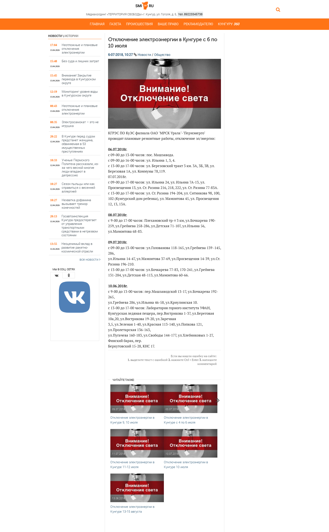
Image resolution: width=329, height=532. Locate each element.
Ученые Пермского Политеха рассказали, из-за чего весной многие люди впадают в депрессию (80, 167)
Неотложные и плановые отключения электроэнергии (80, 48)
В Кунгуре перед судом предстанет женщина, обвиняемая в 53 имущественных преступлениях (78, 143)
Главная (97, 24)
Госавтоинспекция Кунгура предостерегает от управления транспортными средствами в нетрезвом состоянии (79, 225)
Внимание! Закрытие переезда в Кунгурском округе (79, 79)
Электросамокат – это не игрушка (80, 124)
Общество (162, 54)
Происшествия (139, 24)
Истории (71, 36)
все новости (90, 259)
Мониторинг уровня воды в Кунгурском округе (80, 93)
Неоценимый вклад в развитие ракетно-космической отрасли (77, 247)
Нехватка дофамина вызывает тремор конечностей (76, 203)
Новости (55, 36)
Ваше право (168, 24)
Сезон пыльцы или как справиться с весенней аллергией (78, 187)
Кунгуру (228, 24)
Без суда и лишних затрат (80, 61)
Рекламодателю (198, 24)
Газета (115, 24)
